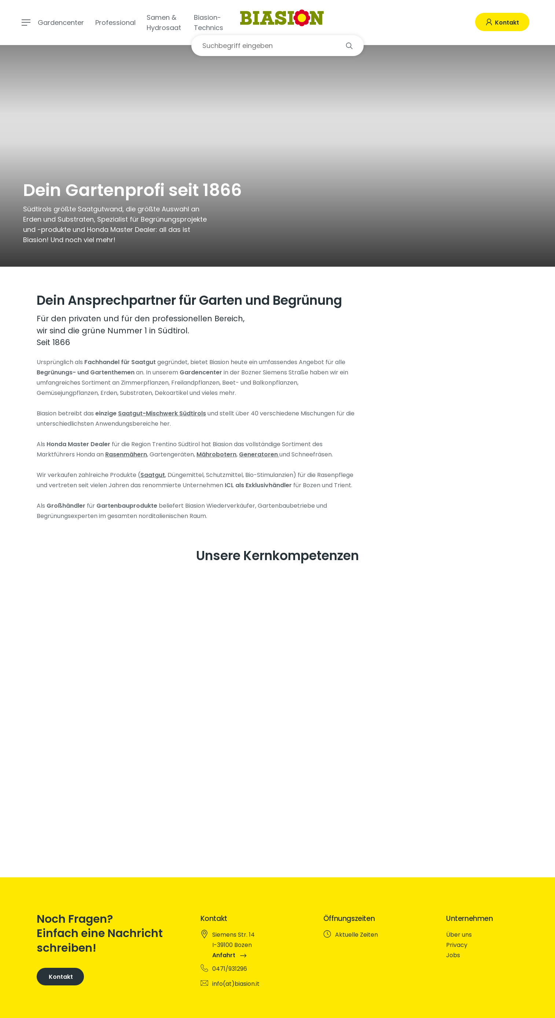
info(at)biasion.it (236, 984)
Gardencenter (61, 22)
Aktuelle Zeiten (356, 934)
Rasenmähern (126, 454)
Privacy (456, 945)
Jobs (453, 955)
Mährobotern (216, 454)
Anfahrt (229, 955)
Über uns (459, 934)
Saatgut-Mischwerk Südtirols (162, 413)
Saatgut (152, 475)
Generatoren (259, 454)
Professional (115, 22)
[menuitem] (481, 935)
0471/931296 (229, 969)
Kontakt (506, 22)
